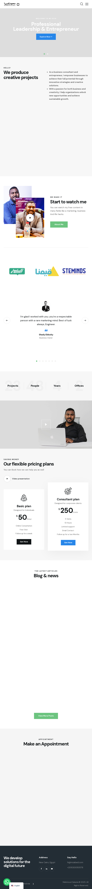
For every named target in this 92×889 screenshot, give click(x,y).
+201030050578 (75, 867)
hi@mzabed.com (75, 862)
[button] (86, 4)
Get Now (68, 549)
